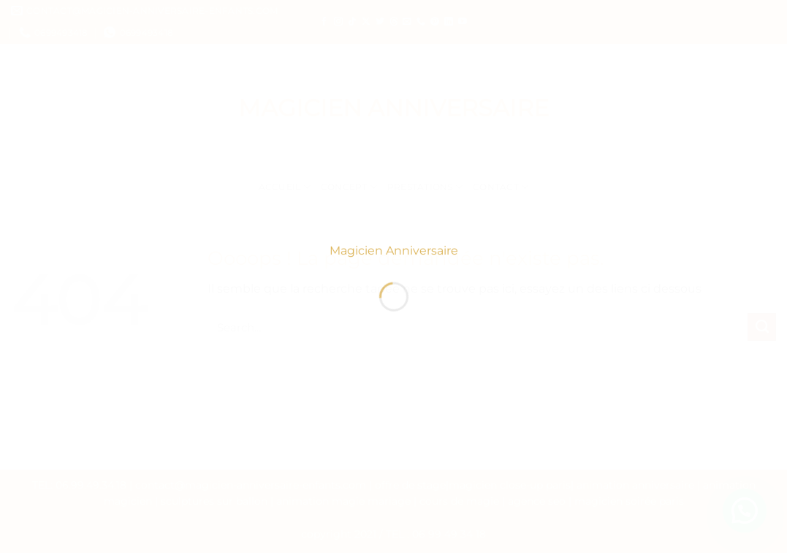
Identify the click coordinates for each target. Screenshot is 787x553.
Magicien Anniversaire (394, 254)
